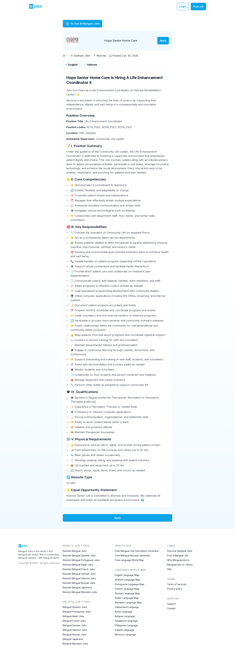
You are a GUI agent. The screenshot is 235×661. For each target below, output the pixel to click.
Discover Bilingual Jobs (179, 551)
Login (183, 6)
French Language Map (127, 588)
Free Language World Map (129, 560)
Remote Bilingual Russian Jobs (79, 583)
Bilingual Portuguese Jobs (77, 611)
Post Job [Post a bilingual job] (198, 6)
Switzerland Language (127, 607)
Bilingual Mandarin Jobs (75, 643)
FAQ (169, 569)
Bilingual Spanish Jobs (75, 607)
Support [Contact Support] (171, 603)
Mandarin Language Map (128, 602)
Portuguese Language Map (129, 584)
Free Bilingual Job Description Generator (137, 551)
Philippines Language (126, 625)
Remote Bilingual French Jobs (79, 569)
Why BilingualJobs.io (178, 560)
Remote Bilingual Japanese (77, 587)
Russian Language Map (127, 593)
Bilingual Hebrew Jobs (75, 630)
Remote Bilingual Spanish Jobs (79, 555)
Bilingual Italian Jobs (73, 616)
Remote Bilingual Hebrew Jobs (79, 578)
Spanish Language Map (127, 579)
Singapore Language (126, 620)
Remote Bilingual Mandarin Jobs (80, 592)
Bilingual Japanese (73, 639)
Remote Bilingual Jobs (74, 551)
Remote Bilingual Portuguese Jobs (81, 560)
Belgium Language (125, 616)
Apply (163, 40)
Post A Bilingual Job (177, 555)
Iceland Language (124, 630)
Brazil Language (123, 611)
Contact (171, 608)
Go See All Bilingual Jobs (82, 24)
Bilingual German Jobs (74, 625)
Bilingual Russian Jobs (74, 634)
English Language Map (127, 575)
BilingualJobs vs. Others (180, 564)
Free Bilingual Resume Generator (132, 555)
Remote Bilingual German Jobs (79, 573)
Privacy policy (174, 588)
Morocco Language (125, 634)
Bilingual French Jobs (74, 620)
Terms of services (177, 584)
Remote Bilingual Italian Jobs (78, 564)
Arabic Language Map (127, 598)
